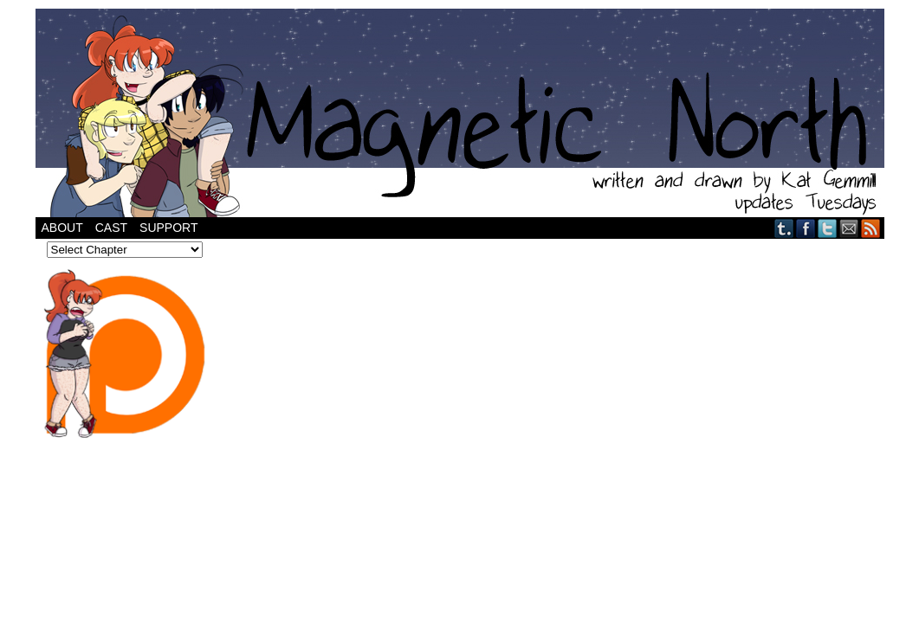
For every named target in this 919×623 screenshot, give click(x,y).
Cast (111, 227)
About (62, 227)
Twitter (827, 228)
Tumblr (784, 228)
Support (168, 227)
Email (849, 228)
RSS (871, 228)
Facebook (806, 228)
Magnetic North (460, 113)
